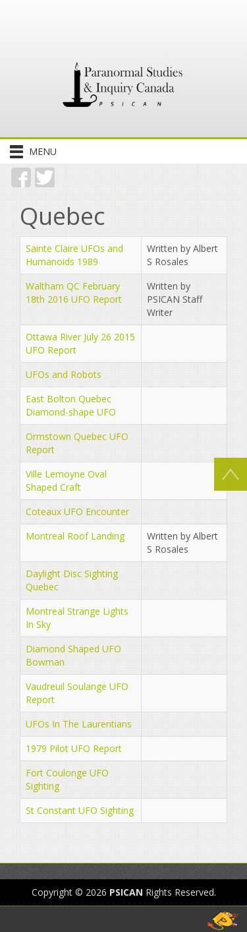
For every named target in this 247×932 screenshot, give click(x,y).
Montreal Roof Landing (75, 536)
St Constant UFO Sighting (80, 810)
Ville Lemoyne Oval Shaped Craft (66, 480)
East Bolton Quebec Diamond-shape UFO (71, 405)
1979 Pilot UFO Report (74, 748)
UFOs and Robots (63, 374)
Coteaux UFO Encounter (77, 511)
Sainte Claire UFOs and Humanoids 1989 (74, 255)
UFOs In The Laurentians (79, 724)
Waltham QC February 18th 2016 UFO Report (74, 292)
